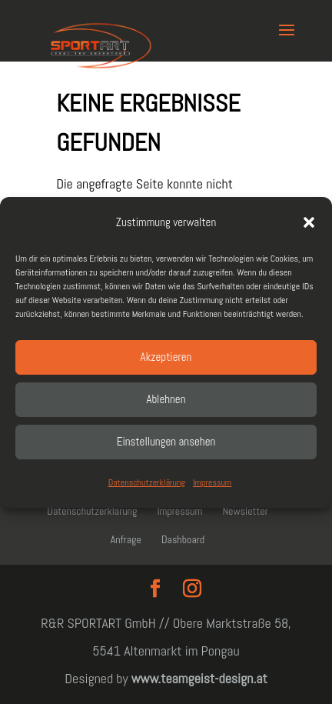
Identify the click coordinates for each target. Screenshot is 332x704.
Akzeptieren (166, 356)
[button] (309, 222)
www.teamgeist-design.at (199, 678)
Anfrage (126, 539)
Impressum (212, 482)
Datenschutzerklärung (146, 482)
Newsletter (245, 511)
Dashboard (182, 539)
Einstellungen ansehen (166, 441)
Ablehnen (166, 399)
